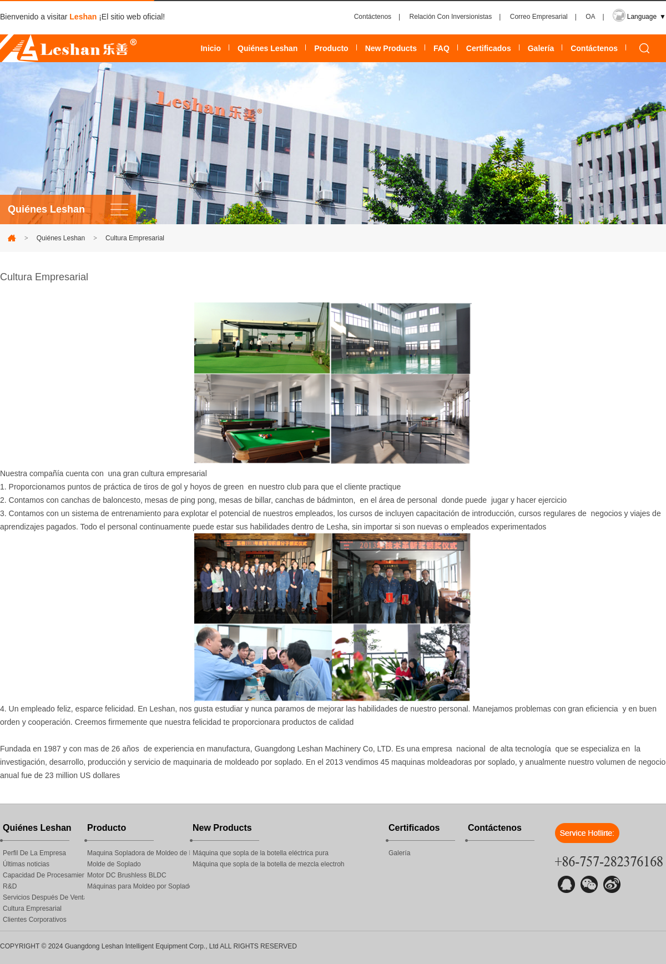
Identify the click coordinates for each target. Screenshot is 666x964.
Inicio (210, 48)
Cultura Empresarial (134, 238)
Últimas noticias (26, 864)
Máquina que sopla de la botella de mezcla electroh (269, 864)
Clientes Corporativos (35, 919)
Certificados (488, 48)
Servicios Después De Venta (43, 897)
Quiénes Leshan (267, 48)
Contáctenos (372, 17)
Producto (331, 48)
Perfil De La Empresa (34, 853)
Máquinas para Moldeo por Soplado (138, 886)
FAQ (441, 48)
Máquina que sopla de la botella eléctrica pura (261, 853)
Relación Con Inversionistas (451, 17)
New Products (391, 48)
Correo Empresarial (539, 17)
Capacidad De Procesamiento (43, 875)
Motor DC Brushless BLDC (127, 875)
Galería (541, 48)
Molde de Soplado (114, 864)
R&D (10, 886)
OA (590, 17)
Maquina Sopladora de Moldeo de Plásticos (138, 853)
